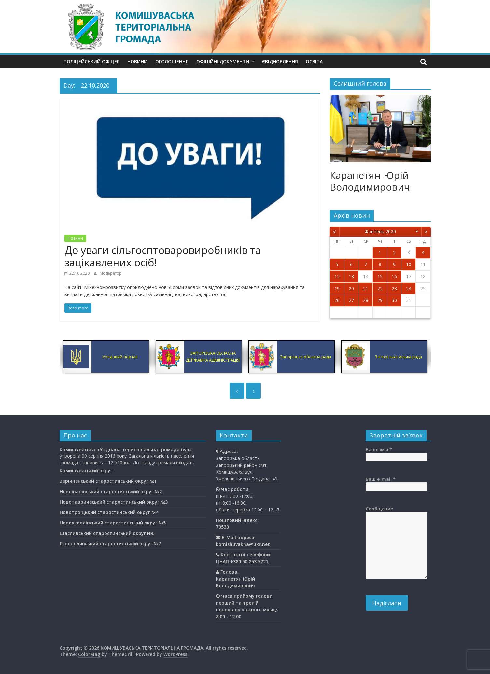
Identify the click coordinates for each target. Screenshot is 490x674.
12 (337, 276)
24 (408, 288)
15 (380, 276)
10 (408, 264)
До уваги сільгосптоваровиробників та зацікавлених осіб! (162, 256)
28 (365, 300)
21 (365, 288)
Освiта (314, 61)
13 (351, 276)
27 (351, 300)
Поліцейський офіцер (91, 61)
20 (351, 288)
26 (337, 300)
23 (394, 288)
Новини (137, 61)
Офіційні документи (222, 61)
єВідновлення (280, 61)
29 (380, 300)
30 (394, 300)
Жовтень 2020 (380, 231)
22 (380, 288)
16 (394, 276)
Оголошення (172, 61)
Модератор (111, 273)
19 (337, 288)
